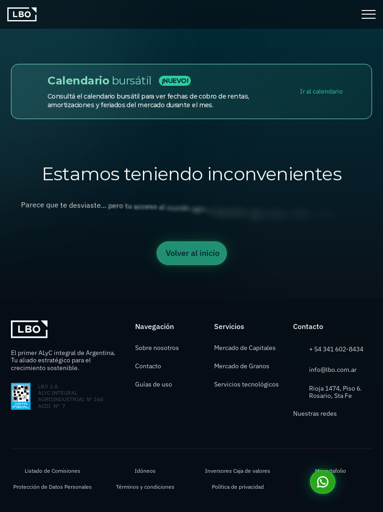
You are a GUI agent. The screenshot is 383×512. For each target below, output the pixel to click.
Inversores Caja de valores (237, 470)
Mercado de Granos (241, 366)
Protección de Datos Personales (52, 486)
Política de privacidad (238, 486)
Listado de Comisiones (52, 470)
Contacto (148, 366)
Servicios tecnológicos (246, 384)
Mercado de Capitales (245, 348)
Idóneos (145, 470)
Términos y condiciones (145, 486)
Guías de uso (154, 384)
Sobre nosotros (157, 348)
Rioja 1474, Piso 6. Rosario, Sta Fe (336, 392)
